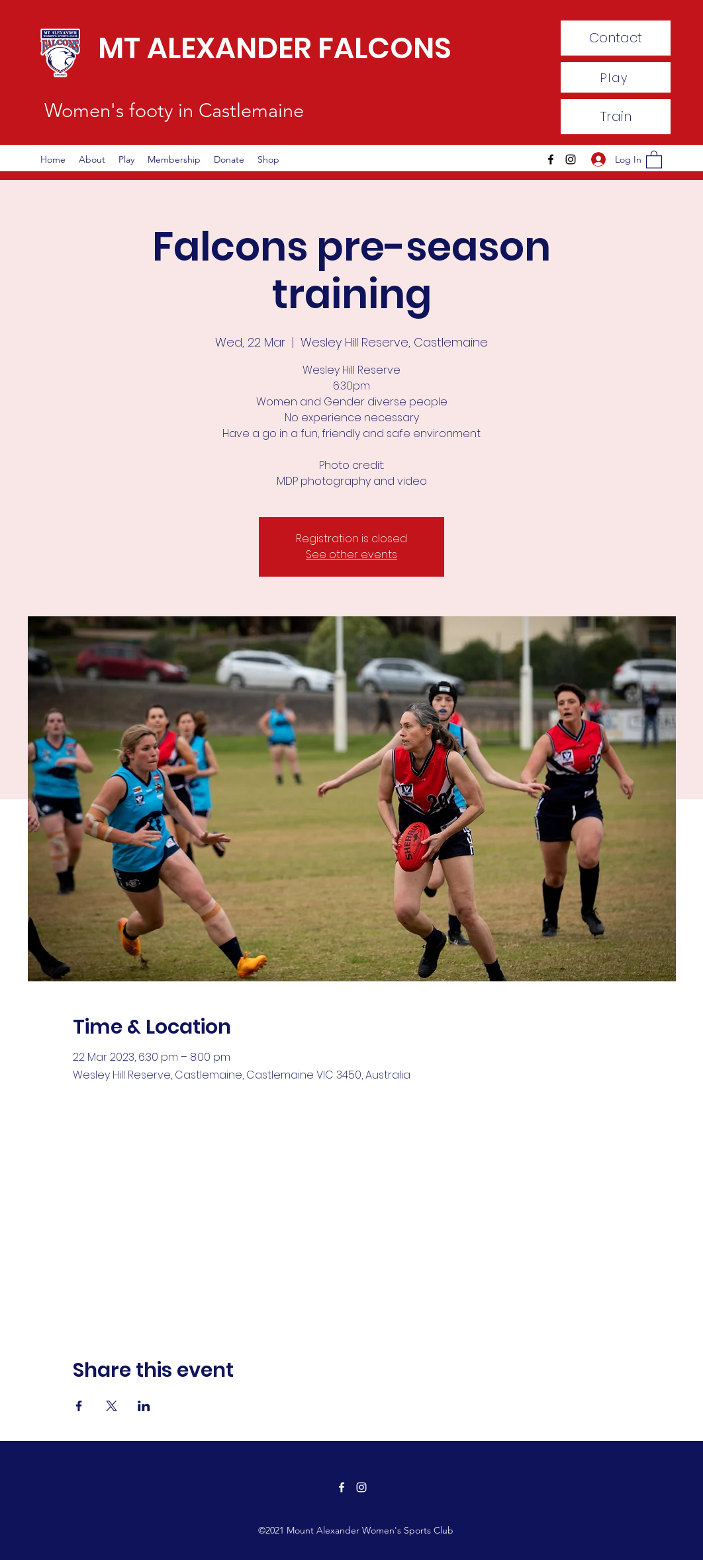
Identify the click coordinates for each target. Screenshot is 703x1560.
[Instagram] (570, 159)
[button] (654, 159)
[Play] (616, 77)
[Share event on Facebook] (79, 1406)
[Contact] (616, 38)
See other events (351, 554)
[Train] (616, 116)
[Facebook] (550, 159)
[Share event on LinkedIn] (144, 1406)
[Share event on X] (111, 1406)
